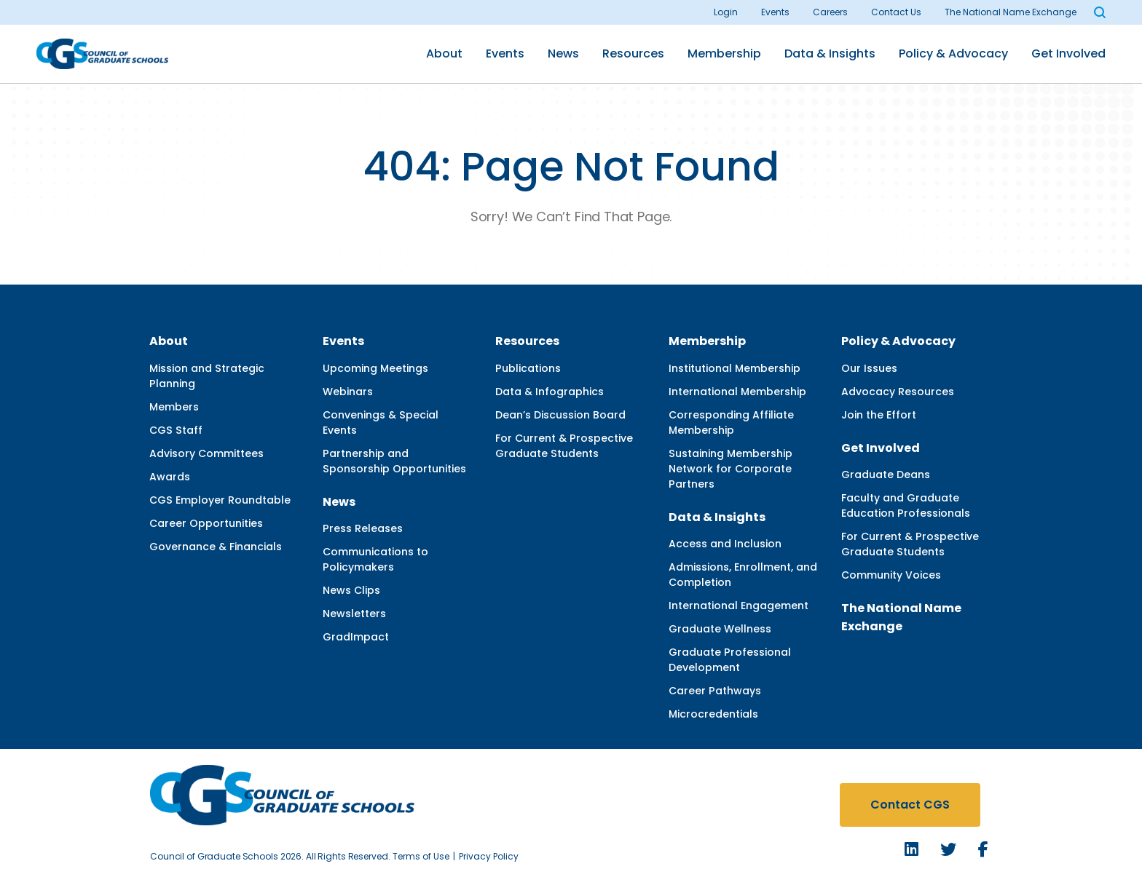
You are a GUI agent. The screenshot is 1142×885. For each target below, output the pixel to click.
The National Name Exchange (1010, 12)
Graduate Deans (885, 474)
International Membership (737, 391)
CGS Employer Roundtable (220, 500)
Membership (724, 53)
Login (726, 12)
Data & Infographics (549, 391)
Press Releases (363, 528)
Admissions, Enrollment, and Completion (743, 575)
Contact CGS (910, 804)
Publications (528, 368)
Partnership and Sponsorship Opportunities (394, 461)
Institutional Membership (734, 368)
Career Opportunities (206, 523)
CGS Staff (175, 430)
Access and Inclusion (725, 543)
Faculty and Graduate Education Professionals (905, 505)
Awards (169, 476)
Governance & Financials (215, 546)
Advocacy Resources (897, 391)
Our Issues (869, 368)
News (563, 53)
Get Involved (1068, 53)
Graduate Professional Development (730, 660)
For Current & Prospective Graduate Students (564, 446)
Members (174, 407)
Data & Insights (829, 53)
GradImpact (356, 637)
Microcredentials (713, 714)
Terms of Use (421, 856)
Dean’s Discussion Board (560, 415)
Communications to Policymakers (375, 559)
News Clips (351, 590)
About (444, 53)
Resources (633, 53)
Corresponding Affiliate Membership (731, 422)
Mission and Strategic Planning (206, 376)
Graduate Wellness (720, 629)
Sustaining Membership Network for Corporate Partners (730, 468)
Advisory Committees (206, 453)
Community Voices (891, 575)
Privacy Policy (489, 856)
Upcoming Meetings (375, 368)
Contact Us (896, 12)
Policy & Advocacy (953, 53)
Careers (830, 12)
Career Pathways (715, 690)
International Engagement (738, 605)
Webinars (348, 391)
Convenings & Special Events (380, 422)
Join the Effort (878, 415)
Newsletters (354, 613)
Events (775, 12)
